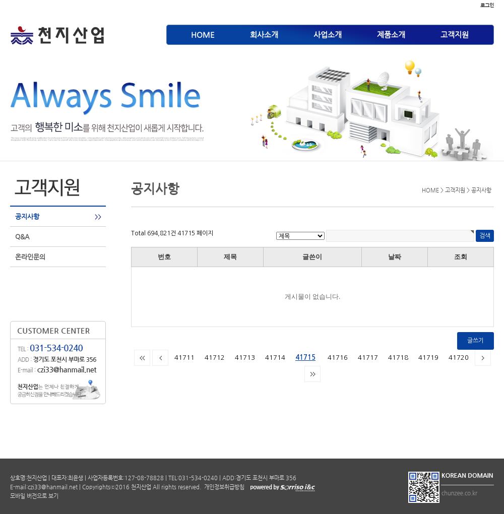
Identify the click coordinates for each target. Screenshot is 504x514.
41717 (368, 357)
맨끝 (312, 374)
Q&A (22, 236)
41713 (245, 357)
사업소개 (327, 34)
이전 (160, 358)
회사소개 (264, 34)
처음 (142, 358)
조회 (460, 257)
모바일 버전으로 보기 (34, 496)
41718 (398, 357)
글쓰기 (475, 341)
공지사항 (27, 216)
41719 (428, 357)
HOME (203, 34)
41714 (275, 357)
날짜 (394, 257)
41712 (215, 357)
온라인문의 (30, 257)
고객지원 (454, 34)
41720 (459, 357)
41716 (338, 357)
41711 (184, 357)
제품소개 (391, 34)
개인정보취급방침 (223, 487)
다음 (483, 358)
